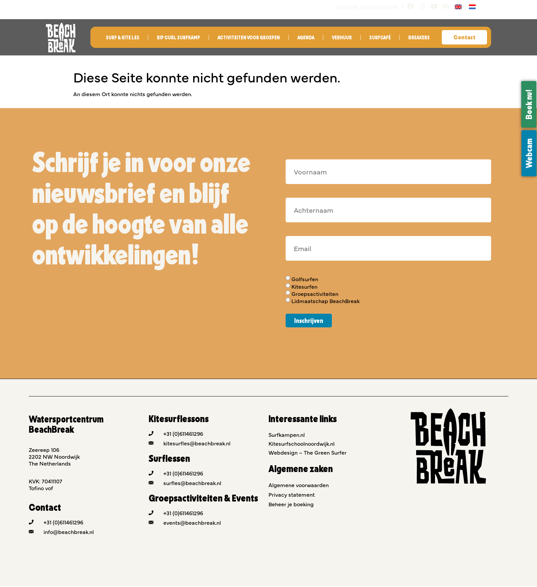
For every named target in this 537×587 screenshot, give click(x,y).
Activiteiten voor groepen (248, 38)
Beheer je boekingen (364, 7)
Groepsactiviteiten (314, 294)
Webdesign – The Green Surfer (307, 453)
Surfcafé (380, 38)
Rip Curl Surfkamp (178, 38)
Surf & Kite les (122, 38)
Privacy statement (291, 495)
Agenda (305, 38)
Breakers (419, 38)
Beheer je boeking (291, 504)
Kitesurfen (304, 287)
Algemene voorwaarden (298, 485)
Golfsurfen (304, 280)
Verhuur (342, 38)
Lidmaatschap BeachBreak (325, 301)
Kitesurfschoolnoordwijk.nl (301, 444)
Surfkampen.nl (286, 435)
